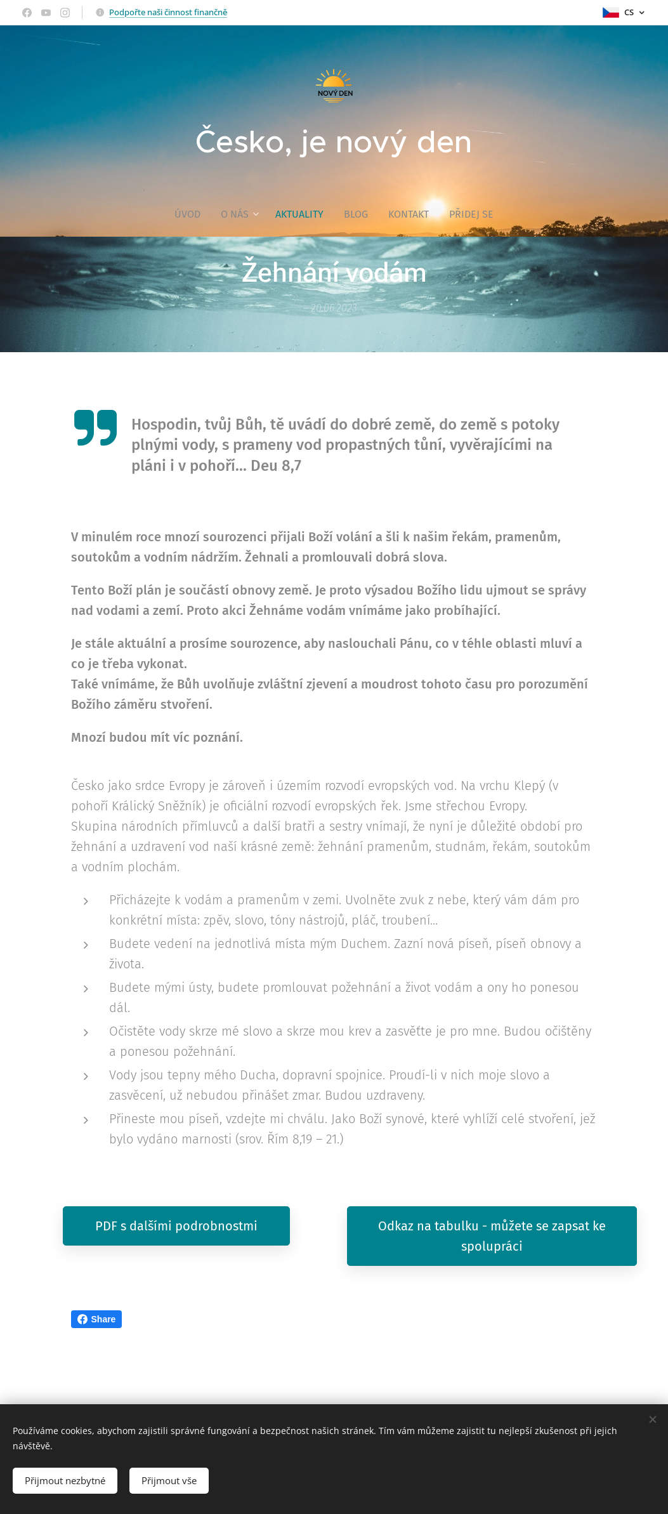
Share (96, 1319)
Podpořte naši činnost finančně (168, 12)
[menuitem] (192, 214)
